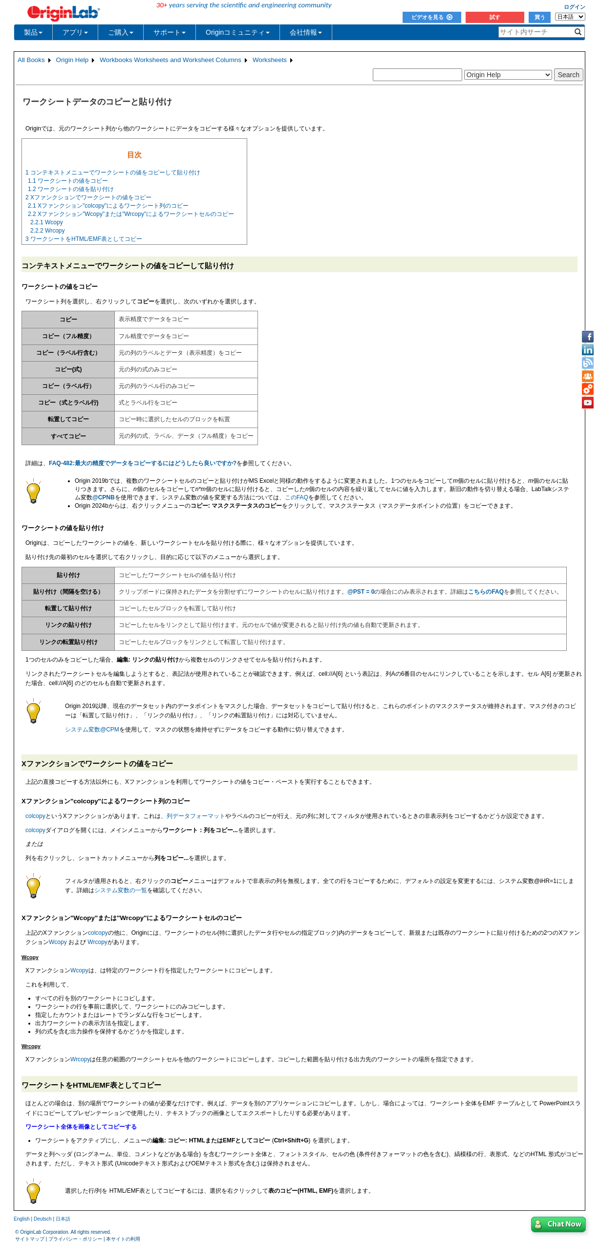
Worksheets (270, 60)
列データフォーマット (196, 816)
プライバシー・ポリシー (75, 1239)
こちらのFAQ (486, 591)
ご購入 (120, 32)
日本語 (63, 1219)
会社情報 (306, 32)
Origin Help (72, 60)
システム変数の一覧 (120, 890)
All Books (31, 60)
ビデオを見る (431, 17)
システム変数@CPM (92, 729)
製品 (33, 32)
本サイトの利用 (123, 1239)
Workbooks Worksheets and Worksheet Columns (170, 60)
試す (495, 17)
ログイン (574, 7)
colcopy (35, 816)
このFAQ (296, 497)
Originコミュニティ (238, 32)
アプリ (75, 32)
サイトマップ (29, 1239)
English (22, 1219)
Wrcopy (97, 942)
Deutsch (43, 1219)
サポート (169, 32)
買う (540, 17)
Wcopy (58, 942)
